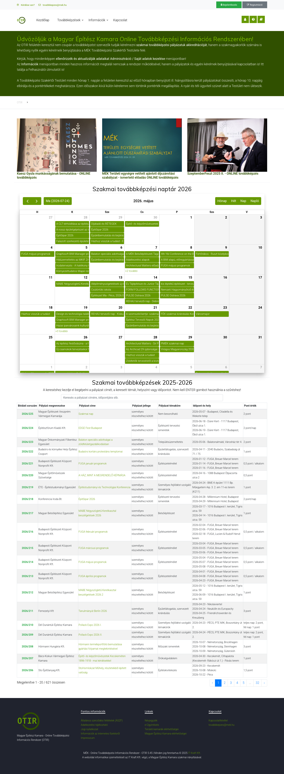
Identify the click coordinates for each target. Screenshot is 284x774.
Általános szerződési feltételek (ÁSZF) (102, 720)
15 (190, 277)
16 (225, 277)
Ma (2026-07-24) (57, 201)
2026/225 (27, 413)
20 (120, 307)
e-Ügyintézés (152, 724)
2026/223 (27, 442)
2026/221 (27, 463)
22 (190, 307)
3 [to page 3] (231, 683)
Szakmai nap (86, 413)
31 (260, 337)
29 (120, 217)
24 (260, 307)
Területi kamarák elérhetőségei (162, 729)
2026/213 (27, 576)
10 (260, 247)
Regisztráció (254, 4)
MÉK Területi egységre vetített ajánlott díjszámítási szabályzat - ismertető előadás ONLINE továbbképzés (140, 175)
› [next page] (264, 683)
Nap (243, 201)
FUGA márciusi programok (94, 548)
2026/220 (27, 475)
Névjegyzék (151, 720)
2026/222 (27, 451)
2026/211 (27, 611)
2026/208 (27, 646)
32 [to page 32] (257, 683)
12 (85, 277)
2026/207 (27, 658)
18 (50, 307)
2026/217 (27, 513)
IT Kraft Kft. (194, 753)
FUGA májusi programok (92, 562)
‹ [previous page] (212, 683)
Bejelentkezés (229, 4)
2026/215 (27, 548)
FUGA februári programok (93, 531)
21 (155, 307)
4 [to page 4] (237, 683)
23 (225, 307)
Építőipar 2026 (87, 499)
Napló (254, 201)
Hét (233, 201)
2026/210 (27, 625)
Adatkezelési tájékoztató (94, 724)
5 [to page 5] (243, 683)
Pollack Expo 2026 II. (90, 634)
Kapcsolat (120, 20)
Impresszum (88, 737)
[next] (36, 201)
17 (260, 277)
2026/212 (27, 592)
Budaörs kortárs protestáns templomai (101, 451)
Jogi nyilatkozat (89, 729)
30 (155, 217)
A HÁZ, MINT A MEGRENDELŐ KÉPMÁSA (102, 475)
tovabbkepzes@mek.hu (52, 5)
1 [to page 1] (218, 683)
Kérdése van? (26, 5)
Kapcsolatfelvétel (218, 720)
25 (50, 337)
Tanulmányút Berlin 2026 (93, 611)
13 (120, 277)
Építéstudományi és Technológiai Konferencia (104, 487)
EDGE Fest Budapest (90, 428)
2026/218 (27, 499)
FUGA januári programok (93, 463)
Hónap (222, 201)
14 (155, 277)
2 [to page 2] (224, 683)
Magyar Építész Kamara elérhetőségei (166, 733)
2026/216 (27, 531)
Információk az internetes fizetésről (100, 733)
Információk (97, 20)
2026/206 (27, 670)
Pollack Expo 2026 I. (90, 625)
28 (85, 217)
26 (85, 337)
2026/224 (27, 428)
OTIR (19, 102)
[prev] (27, 201)
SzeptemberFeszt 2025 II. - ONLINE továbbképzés (222, 173)
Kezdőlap (42, 20)
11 (50, 277)
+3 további (61, 331)
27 (50, 217)
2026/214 (27, 562)
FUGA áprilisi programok (92, 576)
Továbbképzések (69, 20)
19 (85, 307)
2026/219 (27, 487)
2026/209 (27, 634)
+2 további (131, 271)
